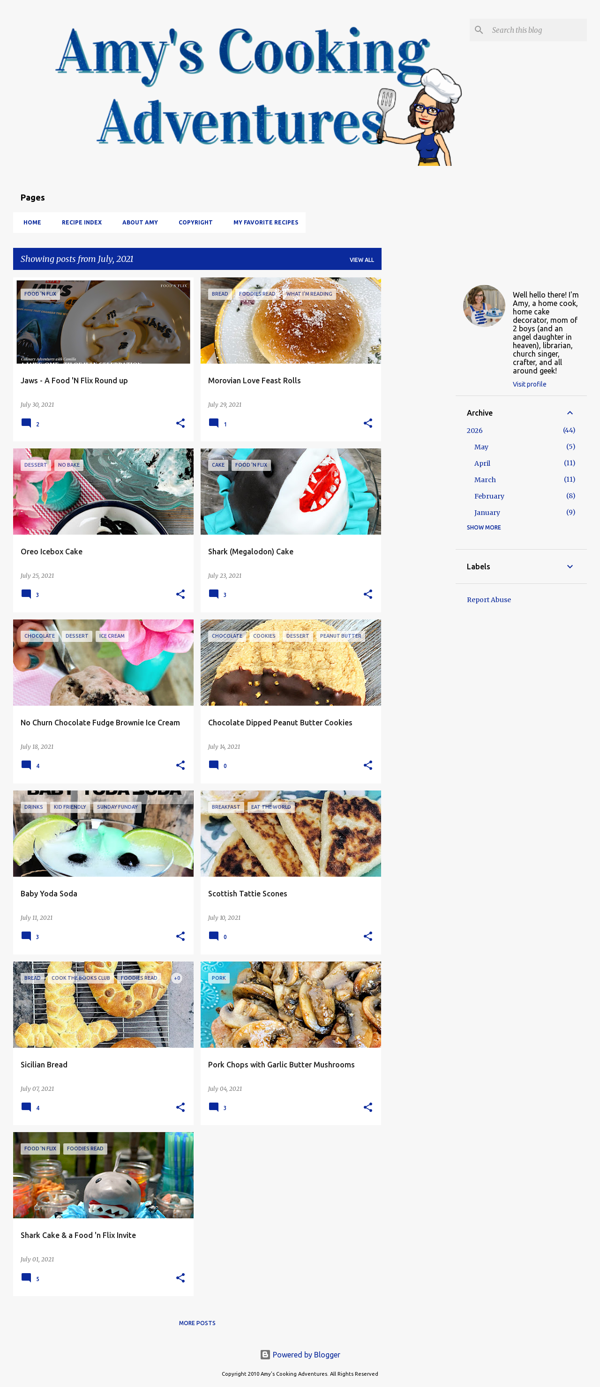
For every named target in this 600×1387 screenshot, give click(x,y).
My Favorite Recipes (263, 222)
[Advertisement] (419, 418)
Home (29, 222)
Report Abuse (489, 600)
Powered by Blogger (300, 1354)
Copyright (193, 222)
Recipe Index (79, 222)
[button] (180, 424)
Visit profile (530, 384)
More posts (197, 1323)
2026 (475, 430)
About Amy (137, 222)
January (487, 512)
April (482, 463)
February (489, 496)
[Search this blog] (537, 30)
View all (362, 260)
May (481, 447)
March (485, 480)
